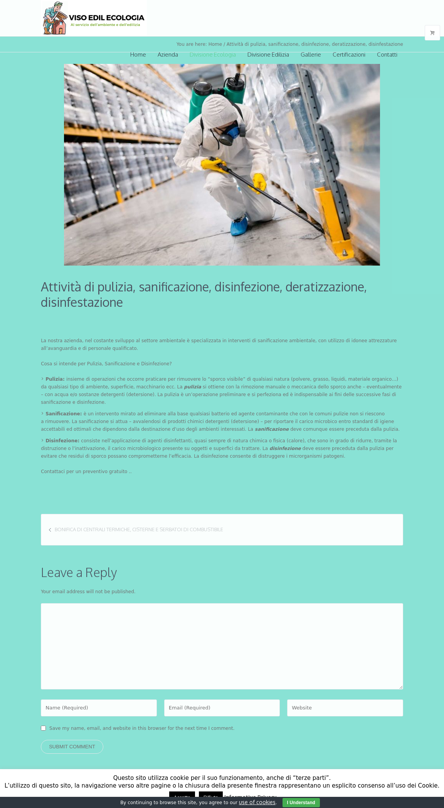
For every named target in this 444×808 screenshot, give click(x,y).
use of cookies (257, 802)
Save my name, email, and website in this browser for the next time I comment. (142, 728)
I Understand (301, 802)
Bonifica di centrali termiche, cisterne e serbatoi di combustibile (139, 529)
